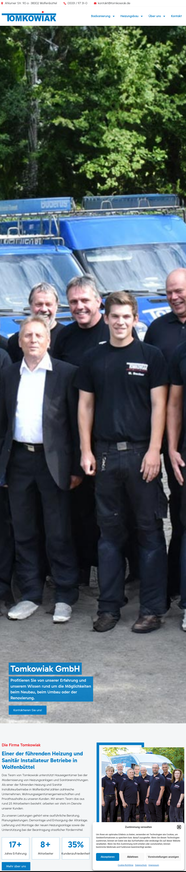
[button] (179, 827)
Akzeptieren (108, 856)
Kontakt (176, 16)
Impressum (154, 865)
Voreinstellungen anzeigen (163, 856)
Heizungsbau (131, 16)
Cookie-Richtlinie (125, 865)
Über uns (157, 16)
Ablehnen (132, 856)
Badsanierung (103, 16)
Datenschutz (141, 865)
